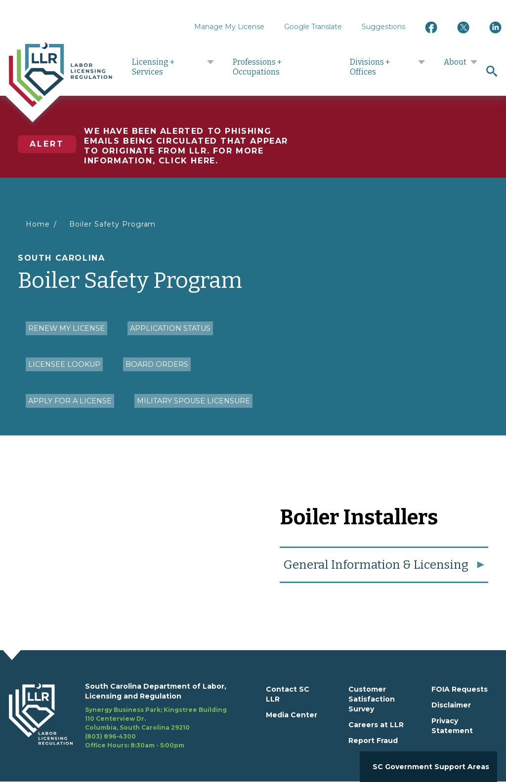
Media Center (291, 714)
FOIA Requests (459, 689)
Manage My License (229, 26)
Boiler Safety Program (112, 224)
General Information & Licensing (376, 565)
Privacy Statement (452, 725)
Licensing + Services (153, 67)
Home (38, 224)
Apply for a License (70, 400)
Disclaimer (451, 705)
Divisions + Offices (370, 67)
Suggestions (383, 26)
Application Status (170, 328)
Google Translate (313, 26)
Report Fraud (373, 740)
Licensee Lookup (64, 364)
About (455, 62)
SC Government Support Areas (431, 766)
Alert (47, 144)
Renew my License (66, 328)
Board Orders (157, 364)
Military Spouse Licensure (193, 400)
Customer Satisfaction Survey (371, 699)
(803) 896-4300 (110, 736)
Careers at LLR (376, 724)
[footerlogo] (47, 716)
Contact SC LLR (287, 694)
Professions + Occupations (257, 67)
